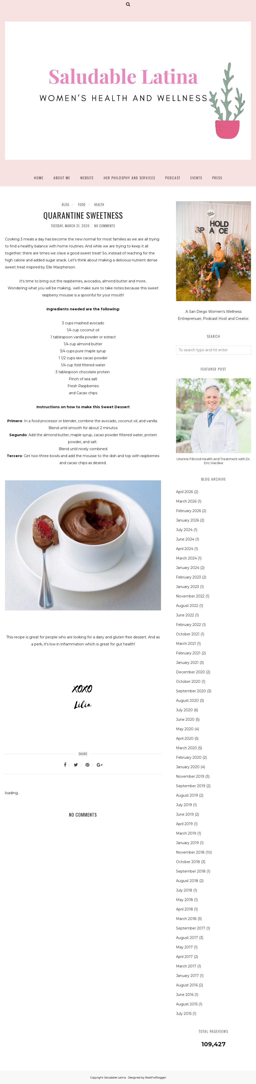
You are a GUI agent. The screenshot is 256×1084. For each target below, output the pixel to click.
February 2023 (188, 577)
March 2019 (186, 833)
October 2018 (188, 862)
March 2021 (186, 643)
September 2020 (191, 691)
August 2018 (187, 881)
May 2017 (184, 947)
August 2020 (187, 700)
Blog (65, 204)
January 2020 (188, 767)
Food (82, 204)
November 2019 (190, 776)
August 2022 (187, 605)
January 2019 (187, 843)
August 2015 (187, 1004)
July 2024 (184, 530)
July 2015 (184, 1013)
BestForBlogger (155, 1077)
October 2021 (188, 634)
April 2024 (184, 548)
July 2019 (184, 805)
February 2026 (188, 511)
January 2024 (187, 567)
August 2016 (187, 985)
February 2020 (189, 757)
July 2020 (184, 710)
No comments (104, 225)
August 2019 (187, 795)
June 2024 (185, 539)
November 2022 (190, 596)
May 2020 (185, 729)
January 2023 (187, 586)
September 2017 (190, 928)
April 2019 (184, 824)
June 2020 (185, 719)
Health (99, 204)
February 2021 (188, 653)
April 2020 (185, 738)
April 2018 (184, 909)
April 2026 (184, 492)
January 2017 (187, 975)
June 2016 (185, 994)
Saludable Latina (115, 1077)
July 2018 (184, 890)
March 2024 (186, 558)
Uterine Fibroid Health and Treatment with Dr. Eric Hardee (213, 461)
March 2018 (186, 918)
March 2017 (186, 966)
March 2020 (186, 748)
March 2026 (186, 501)
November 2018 (190, 852)
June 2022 (185, 615)
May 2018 (184, 900)
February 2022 (188, 624)
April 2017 (184, 956)
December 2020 (190, 672)
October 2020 (188, 681)
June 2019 (185, 814)
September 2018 (191, 871)
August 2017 (187, 937)
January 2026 (187, 520)
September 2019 (190, 786)
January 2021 (187, 662)
